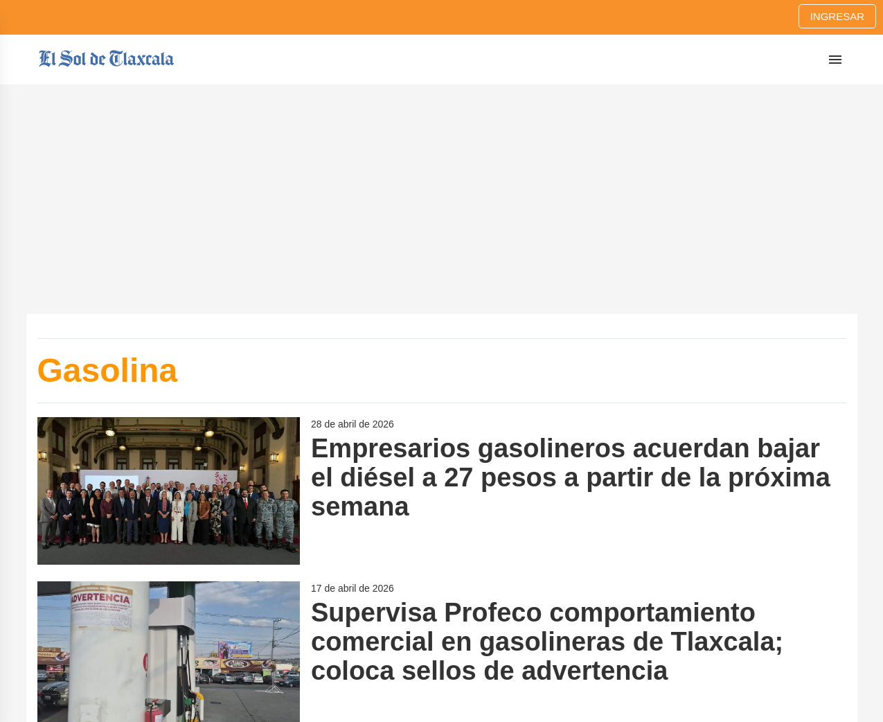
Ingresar (837, 16)
